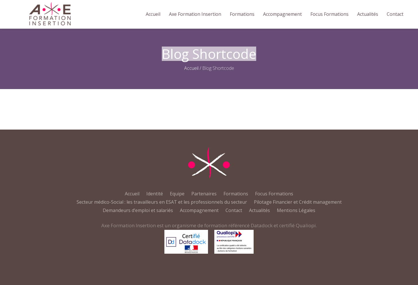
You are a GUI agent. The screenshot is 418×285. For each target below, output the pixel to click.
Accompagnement (199, 210)
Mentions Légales (296, 210)
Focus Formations (274, 193)
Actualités (259, 210)
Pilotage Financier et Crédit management (298, 202)
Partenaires (204, 193)
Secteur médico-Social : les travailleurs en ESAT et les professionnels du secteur (162, 202)
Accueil (191, 68)
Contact (233, 210)
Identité (154, 193)
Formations (235, 193)
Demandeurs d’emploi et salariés (138, 210)
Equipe (177, 193)
